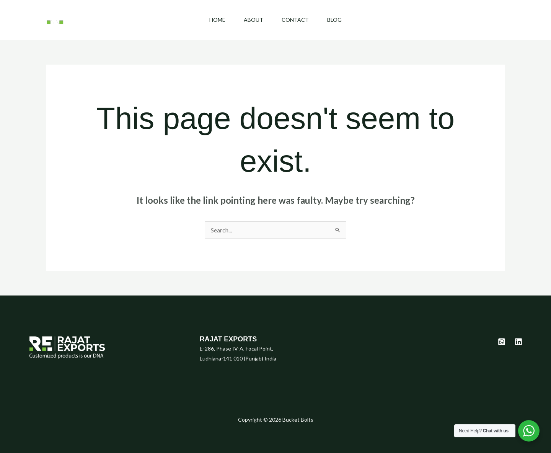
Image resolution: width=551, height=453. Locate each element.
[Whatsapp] (501, 342)
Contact (295, 19)
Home (217, 19)
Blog (334, 19)
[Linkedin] (518, 342)
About (253, 19)
